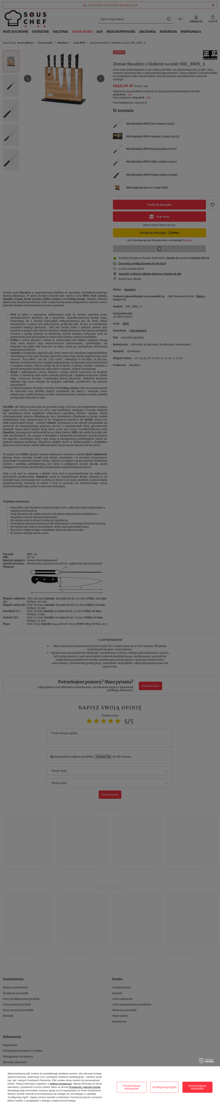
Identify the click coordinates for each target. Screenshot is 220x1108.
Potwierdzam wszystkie (197, 1087)
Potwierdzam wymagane (132, 1087)
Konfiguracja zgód (164, 1087)
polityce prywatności (61, 1083)
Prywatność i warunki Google (85, 1087)
